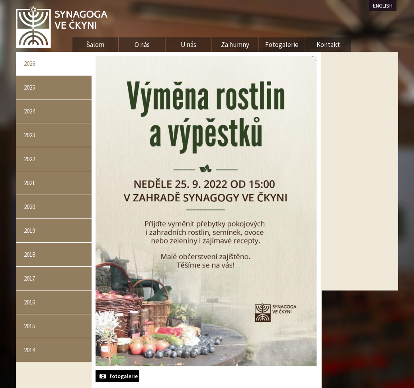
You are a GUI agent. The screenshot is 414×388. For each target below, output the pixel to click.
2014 (29, 350)
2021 (29, 183)
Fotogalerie (282, 44)
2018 (29, 254)
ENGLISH (383, 5)
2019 (29, 230)
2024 (29, 111)
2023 (29, 135)
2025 (29, 87)
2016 (29, 302)
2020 (29, 207)
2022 (29, 159)
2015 (29, 326)
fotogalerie (123, 376)
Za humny (235, 44)
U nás (188, 44)
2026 (29, 63)
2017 (29, 278)
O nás (142, 44)
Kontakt (328, 44)
